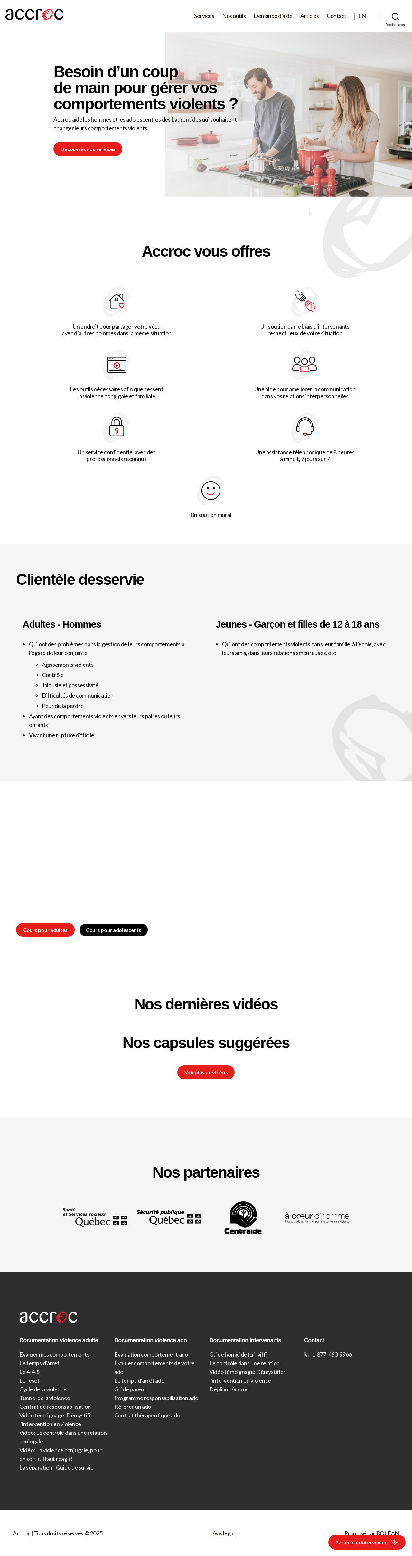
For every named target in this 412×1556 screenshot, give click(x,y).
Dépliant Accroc (229, 1389)
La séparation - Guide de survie (56, 1467)
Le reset (29, 1380)
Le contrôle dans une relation (244, 1363)
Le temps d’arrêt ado (139, 1380)
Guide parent (130, 1389)
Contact (336, 16)
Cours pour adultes (45, 930)
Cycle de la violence (43, 1389)
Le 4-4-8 (29, 1371)
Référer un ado (132, 1406)
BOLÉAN (387, 1533)
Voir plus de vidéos (206, 1072)
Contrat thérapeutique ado (147, 1415)
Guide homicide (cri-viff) (238, 1354)
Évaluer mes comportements (54, 1354)
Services (204, 16)
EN (362, 16)
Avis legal (223, 1533)
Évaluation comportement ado (151, 1354)
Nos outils (234, 16)
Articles (309, 16)
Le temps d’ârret (39, 1363)
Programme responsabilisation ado (156, 1397)
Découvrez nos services (88, 149)
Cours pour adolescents (113, 930)
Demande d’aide (273, 16)
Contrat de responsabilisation (55, 1406)
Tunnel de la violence (44, 1397)
